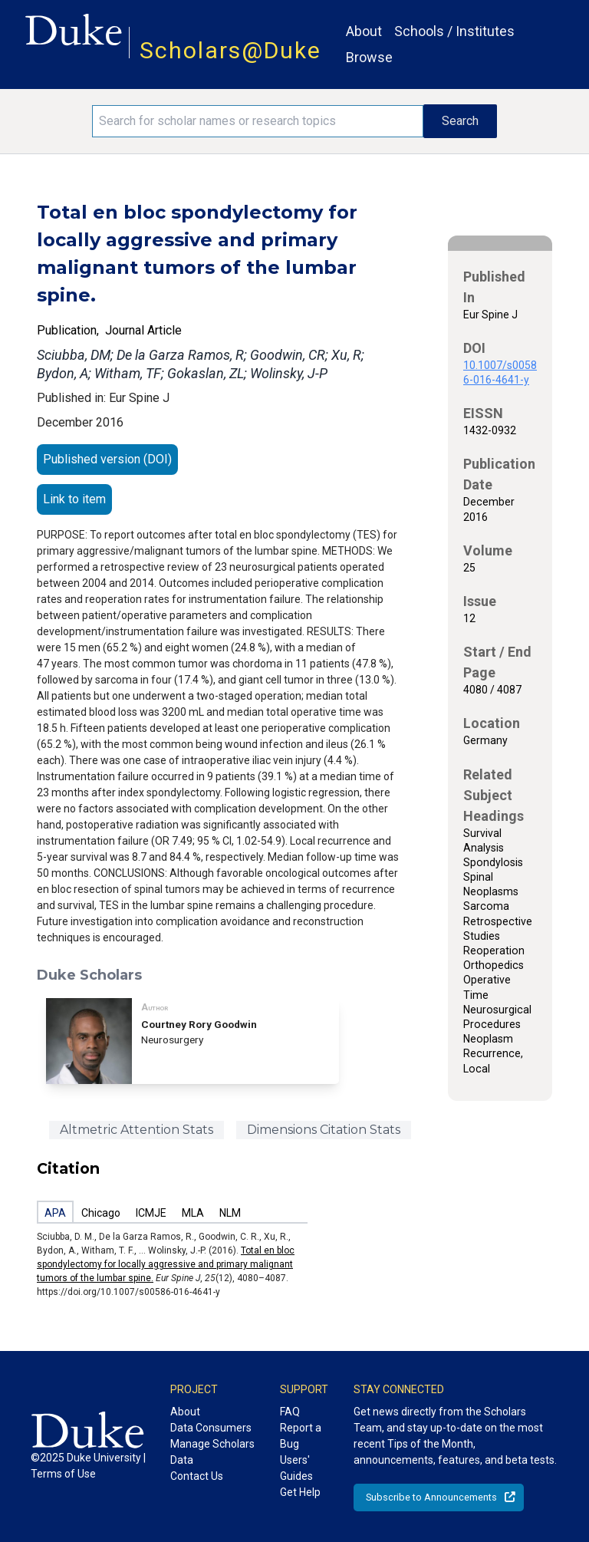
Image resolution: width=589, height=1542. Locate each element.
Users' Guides (296, 1468)
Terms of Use (63, 1474)
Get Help (300, 1492)
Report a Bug (300, 1436)
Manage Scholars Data (212, 1452)
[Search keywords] (257, 121)
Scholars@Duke (230, 50)
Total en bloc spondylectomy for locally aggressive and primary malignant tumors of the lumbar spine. (165, 1264)
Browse (369, 57)
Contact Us (196, 1476)
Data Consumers (211, 1428)
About (364, 31)
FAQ (290, 1411)
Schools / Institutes (454, 31)
